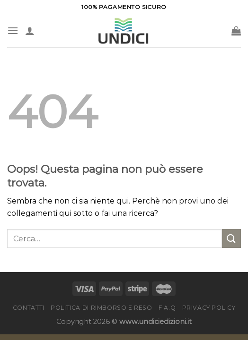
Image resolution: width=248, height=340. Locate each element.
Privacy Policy (209, 307)
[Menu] (12, 30)
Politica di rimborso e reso (101, 307)
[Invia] (231, 238)
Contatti (28, 307)
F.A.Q (167, 307)
